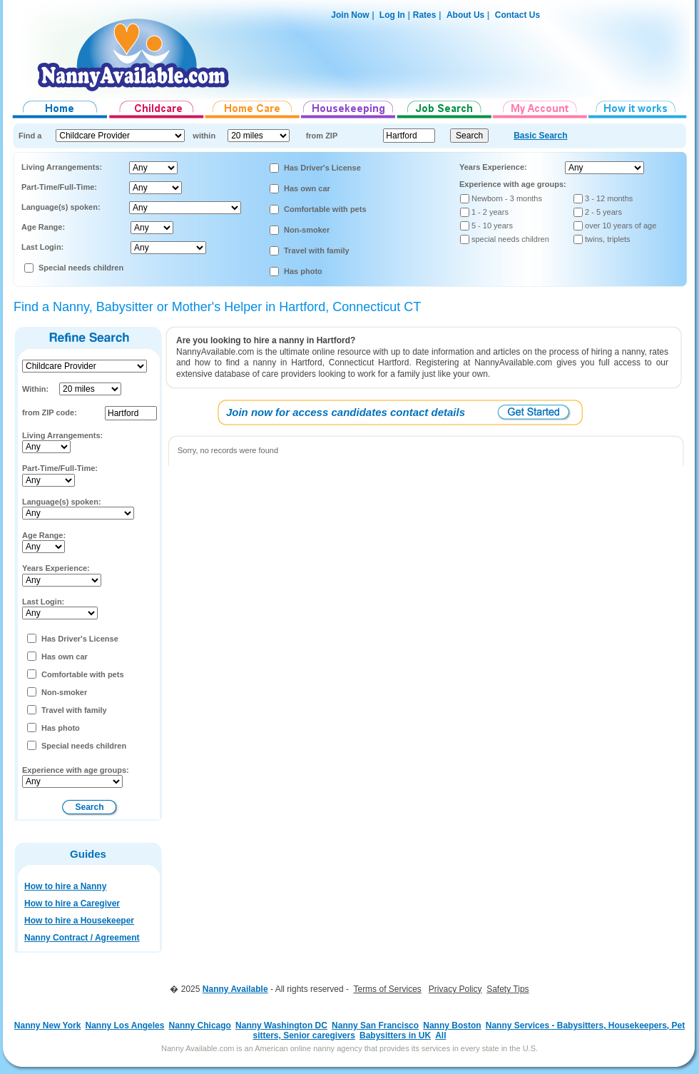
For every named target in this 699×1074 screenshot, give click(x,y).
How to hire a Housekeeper (79, 921)
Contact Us (517, 15)
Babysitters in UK (395, 1035)
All (440, 1035)
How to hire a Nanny (65, 886)
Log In (391, 15)
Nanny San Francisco (375, 1025)
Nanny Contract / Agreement (82, 938)
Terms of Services (387, 989)
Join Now (350, 15)
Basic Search (540, 136)
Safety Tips (507, 989)
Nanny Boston (452, 1025)
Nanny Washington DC (281, 1025)
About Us (465, 15)
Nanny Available (235, 989)
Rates (425, 15)
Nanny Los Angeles (125, 1025)
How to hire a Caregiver (72, 903)
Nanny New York (47, 1025)
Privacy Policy (455, 989)
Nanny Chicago (200, 1025)
